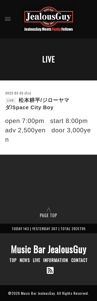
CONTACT (79, 260)
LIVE (36, 260)
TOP (13, 260)
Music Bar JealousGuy (48, 249)
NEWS (25, 260)
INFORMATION (55, 260)
